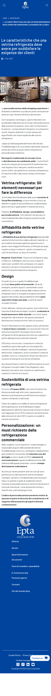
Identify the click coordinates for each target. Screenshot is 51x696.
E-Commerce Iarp (20, 573)
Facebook (23, 664)
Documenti (17, 559)
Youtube (33, 664)
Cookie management (25, 660)
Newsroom (14, 18)
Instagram (17, 664)
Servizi (15, 548)
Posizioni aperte (19, 578)
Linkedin (28, 664)
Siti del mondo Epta (21, 591)
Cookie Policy (15, 655)
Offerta (15, 541)
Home (5, 18)
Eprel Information (20, 554)
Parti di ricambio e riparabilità (25, 566)
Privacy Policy (29, 655)
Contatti (16, 584)
